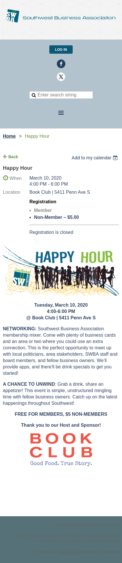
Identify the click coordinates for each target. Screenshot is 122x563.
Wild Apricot (68, 551)
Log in (61, 50)
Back (13, 156)
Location (11, 192)
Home (9, 136)
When (16, 178)
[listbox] (95, 157)
